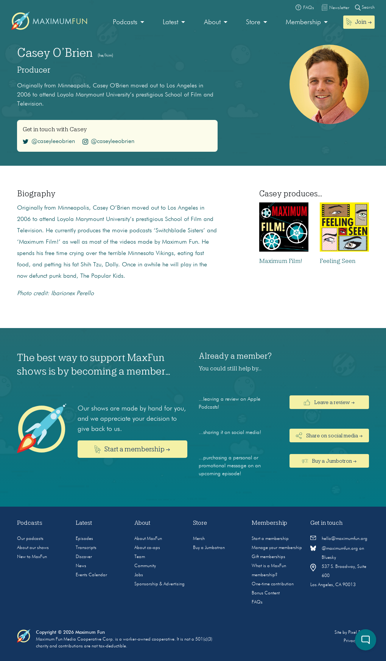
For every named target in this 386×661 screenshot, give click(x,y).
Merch (199, 539)
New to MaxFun (32, 557)
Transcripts (86, 548)
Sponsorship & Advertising (159, 584)
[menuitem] (128, 22)
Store (253, 22)
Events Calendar (91, 575)
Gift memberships (268, 557)
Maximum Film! (280, 261)
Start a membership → (133, 449)
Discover (84, 557)
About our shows (33, 548)
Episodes (84, 539)
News (81, 566)
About (212, 22)
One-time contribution (273, 584)
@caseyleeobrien (49, 141)
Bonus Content (266, 593)
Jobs (138, 575)
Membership (303, 22)
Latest (170, 22)
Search (365, 7)
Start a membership (270, 539)
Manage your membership (277, 548)
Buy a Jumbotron (209, 548)
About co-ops (147, 548)
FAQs (257, 602)
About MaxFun (148, 539)
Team (139, 557)
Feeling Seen (338, 261)
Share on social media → (329, 435)
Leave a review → (329, 402)
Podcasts (125, 22)
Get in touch (326, 522)
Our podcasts (30, 539)
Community (145, 566)
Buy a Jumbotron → (329, 461)
